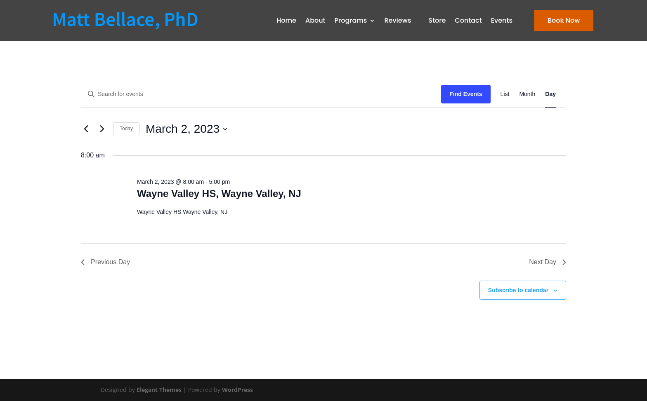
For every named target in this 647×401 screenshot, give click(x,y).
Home (286, 20)
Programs (351, 20)
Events (501, 20)
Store (437, 20)
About (315, 20)
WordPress (237, 390)
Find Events (465, 94)
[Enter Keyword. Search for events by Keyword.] (261, 94)
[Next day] (102, 129)
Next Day (547, 261)
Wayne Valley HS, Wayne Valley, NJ (219, 193)
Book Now (564, 20)
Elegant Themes (159, 390)
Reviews (397, 20)
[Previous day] (86, 129)
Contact (468, 20)
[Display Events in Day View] (550, 94)
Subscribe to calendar (518, 290)
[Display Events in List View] (505, 94)
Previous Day (105, 261)
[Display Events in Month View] (527, 94)
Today (126, 128)
